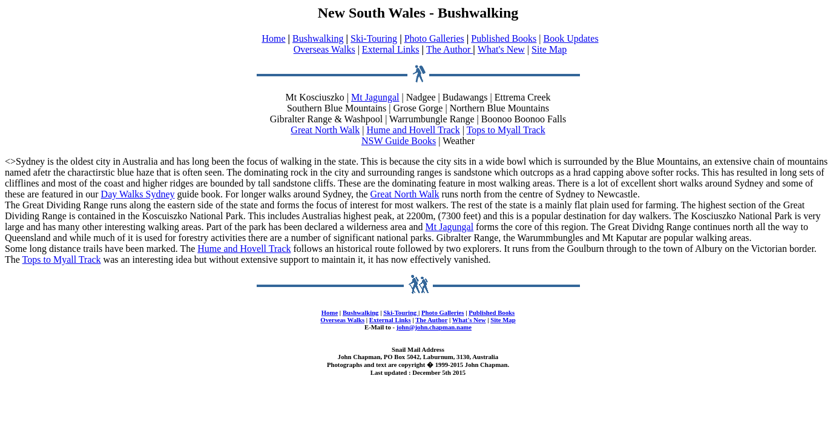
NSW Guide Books (398, 141)
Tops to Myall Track (506, 130)
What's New (501, 49)
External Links (391, 49)
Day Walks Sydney (138, 194)
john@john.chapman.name (434, 327)
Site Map (549, 49)
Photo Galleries (434, 38)
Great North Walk (325, 130)
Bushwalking (317, 38)
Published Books (503, 38)
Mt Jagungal (375, 97)
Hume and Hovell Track (413, 130)
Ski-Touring (374, 38)
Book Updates (571, 38)
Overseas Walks (324, 49)
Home (273, 38)
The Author (449, 49)
